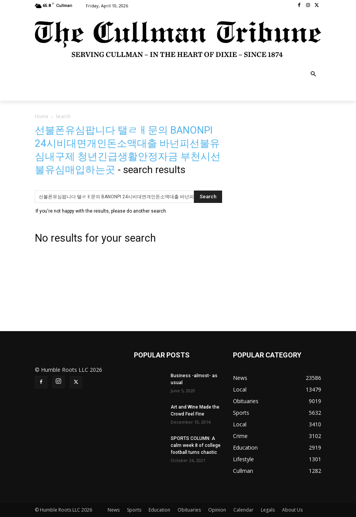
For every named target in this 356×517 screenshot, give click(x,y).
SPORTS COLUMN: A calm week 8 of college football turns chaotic (196, 445)
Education (159, 510)
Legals (268, 510)
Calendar (243, 510)
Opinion (217, 510)
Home (41, 116)
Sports (134, 510)
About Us (292, 510)
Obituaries (189, 510)
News (114, 510)
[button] (314, 74)
